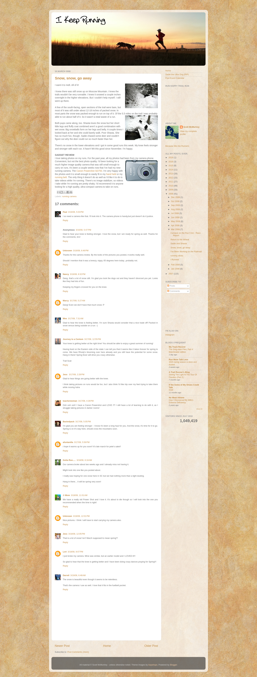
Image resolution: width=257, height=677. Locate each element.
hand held (111, 174)
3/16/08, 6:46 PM (81, 250)
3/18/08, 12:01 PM (81, 516)
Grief (171, 390)
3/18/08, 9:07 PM (75, 552)
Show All (199, 409)
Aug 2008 (175, 209)
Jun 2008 (175, 217)
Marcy (66, 301)
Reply (65, 220)
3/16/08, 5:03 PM (76, 212)
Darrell (66, 575)
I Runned (174, 259)
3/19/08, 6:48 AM (78, 575)
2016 (171, 162)
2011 (171, 182)
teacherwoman (70, 401)
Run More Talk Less (178, 359)
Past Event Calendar (174, 78)
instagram (169, 335)
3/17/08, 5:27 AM (77, 301)
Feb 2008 (175, 265)
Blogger (173, 665)
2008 (171, 194)
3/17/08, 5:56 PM (81, 442)
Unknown (67, 250)
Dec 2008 (175, 197)
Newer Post (62, 645)
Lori (65, 552)
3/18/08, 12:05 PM (76, 534)
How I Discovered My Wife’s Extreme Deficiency (181, 401)
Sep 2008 (175, 205)
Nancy (66, 274)
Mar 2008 (175, 229)
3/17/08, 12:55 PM (92, 339)
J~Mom (66, 495)
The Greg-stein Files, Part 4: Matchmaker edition (181, 350)
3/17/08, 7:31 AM (75, 318)
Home (107, 645)
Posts (171, 286)
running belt (61, 177)
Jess (65, 374)
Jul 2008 (175, 213)
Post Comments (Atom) (78, 652)
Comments (173, 291)
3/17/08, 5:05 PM (83, 421)
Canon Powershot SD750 (89, 171)
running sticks (176, 256)
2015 (171, 165)
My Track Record (177, 347)
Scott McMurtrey (191, 127)
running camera (69, 196)
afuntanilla (68, 442)
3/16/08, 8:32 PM (77, 274)
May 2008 (176, 221)
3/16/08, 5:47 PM (83, 230)
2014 (171, 170)
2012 (171, 178)
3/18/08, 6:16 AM (84, 460)
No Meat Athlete (176, 398)
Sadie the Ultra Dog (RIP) (177, 74)
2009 (171, 190)
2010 (171, 186)
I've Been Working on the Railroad (186, 251)
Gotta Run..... (69, 460)
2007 (171, 274)
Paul (65, 212)
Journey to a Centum (73, 339)
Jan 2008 (175, 269)
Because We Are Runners (177, 146)
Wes (65, 318)
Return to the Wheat (179, 239)
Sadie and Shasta (178, 243)
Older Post (151, 645)
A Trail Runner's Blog (179, 372)
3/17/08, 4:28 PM (86, 401)
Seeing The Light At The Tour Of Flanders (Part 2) (183, 376)
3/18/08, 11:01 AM (79, 495)
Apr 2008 (175, 225)
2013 (171, 173)
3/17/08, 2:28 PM (76, 374)
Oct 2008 (175, 201)
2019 (171, 157)
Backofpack (68, 421)
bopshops (152, 665)
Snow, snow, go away (73, 78)
